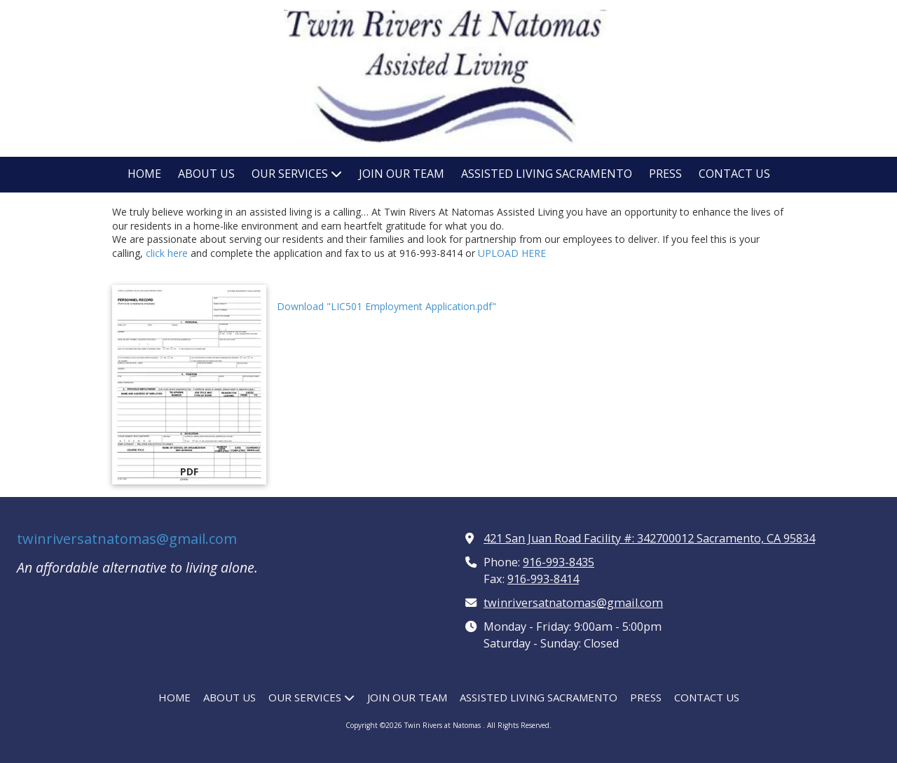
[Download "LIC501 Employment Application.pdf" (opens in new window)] (189, 384)
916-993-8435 (558, 562)
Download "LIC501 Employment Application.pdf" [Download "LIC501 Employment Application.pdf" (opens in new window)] (386, 306)
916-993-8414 (543, 579)
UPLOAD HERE (512, 253)
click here (165, 253)
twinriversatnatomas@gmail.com (127, 538)
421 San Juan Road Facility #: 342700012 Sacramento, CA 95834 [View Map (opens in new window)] (649, 538)
